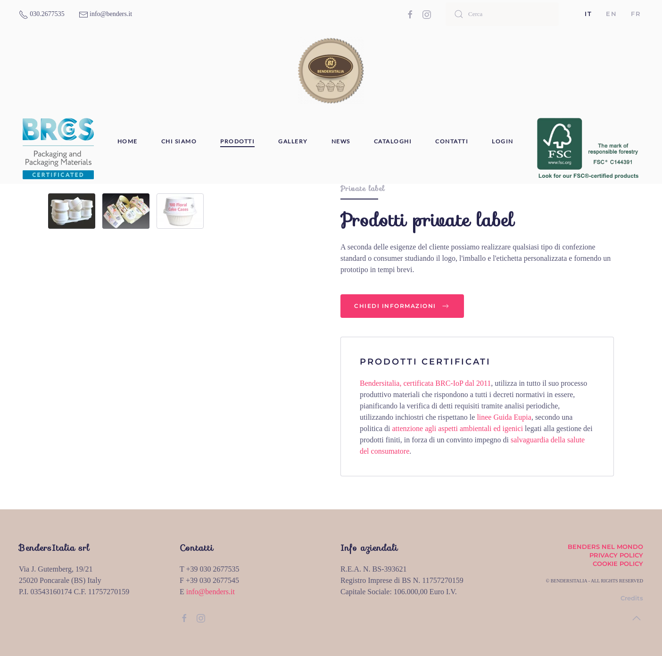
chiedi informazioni (402, 306)
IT (588, 13)
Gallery (293, 141)
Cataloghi (393, 141)
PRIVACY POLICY (616, 555)
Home (127, 141)
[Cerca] (502, 14)
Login (502, 141)
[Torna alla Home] (331, 71)
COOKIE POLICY (618, 563)
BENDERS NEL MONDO (605, 546)
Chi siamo (179, 141)
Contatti (451, 141)
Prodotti (237, 141)
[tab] (71, 211)
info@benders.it (210, 592)
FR (636, 13)
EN (611, 13)
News (340, 141)
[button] (636, 618)
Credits (632, 598)
